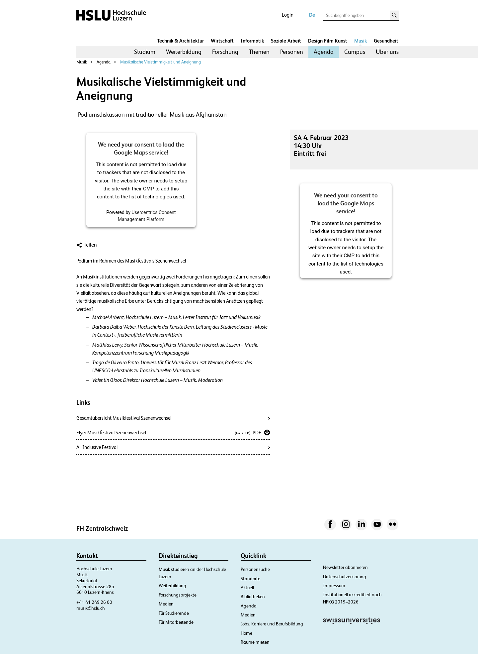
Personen (291, 51)
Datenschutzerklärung (344, 576)
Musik (360, 41)
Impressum (334, 585)
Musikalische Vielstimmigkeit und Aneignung (160, 61)
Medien (166, 603)
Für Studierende (174, 613)
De (312, 15)
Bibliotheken (253, 596)
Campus (354, 51)
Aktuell (247, 587)
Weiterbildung (183, 51)
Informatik (252, 41)
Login (287, 15)
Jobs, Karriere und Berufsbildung (272, 623)
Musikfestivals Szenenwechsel (155, 261)
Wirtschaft (222, 41)
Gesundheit (386, 41)
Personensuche (255, 569)
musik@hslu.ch (90, 608)
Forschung (225, 51)
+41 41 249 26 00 (94, 602)
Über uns (387, 51)
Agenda (324, 51)
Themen (259, 51)
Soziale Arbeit (286, 41)
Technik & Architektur (180, 41)
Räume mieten (255, 642)
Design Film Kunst (327, 41)
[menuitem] (145, 52)
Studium (144, 51)
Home (246, 633)
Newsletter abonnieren (345, 567)
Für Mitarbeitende (176, 622)
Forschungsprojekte (178, 595)
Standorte (250, 578)
